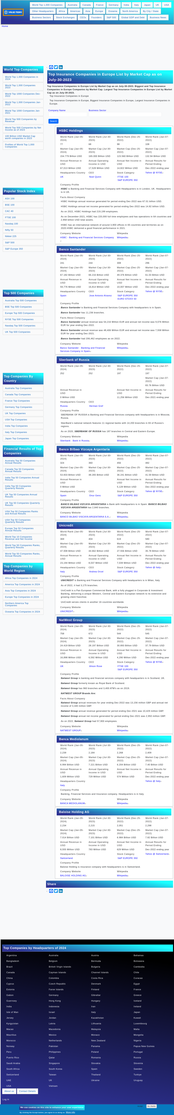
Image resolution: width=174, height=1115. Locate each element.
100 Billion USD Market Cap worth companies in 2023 (20, 137)
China (9, 978)
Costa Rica (97, 978)
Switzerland (66, 858)
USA (166, 5)
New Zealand (98, 1040)
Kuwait (137, 1018)
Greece (137, 995)
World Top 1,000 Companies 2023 (20, 86)
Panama (95, 1046)
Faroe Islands (56, 989)
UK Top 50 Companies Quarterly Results (22, 504)
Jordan (52, 1018)
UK (157, 5)
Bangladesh (12, 961)
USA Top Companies (16, 419)
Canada (87, 5)
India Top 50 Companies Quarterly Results (18, 487)
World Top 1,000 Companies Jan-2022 (23, 103)
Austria (95, 955)
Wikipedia (123, 237)
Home (5, 26)
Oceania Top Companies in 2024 (22, 612)
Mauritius (11, 1035)
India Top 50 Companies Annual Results (22, 478)
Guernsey (11, 1001)
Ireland (137, 1006)
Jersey (10, 1018)
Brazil (9, 967)
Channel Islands (100, 972)
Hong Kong (55, 1001)
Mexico (52, 1035)
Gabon (10, 995)
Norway (10, 1046)
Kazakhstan (97, 1018)
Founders (96, 17)
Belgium (53, 961)
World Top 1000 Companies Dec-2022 (22, 95)
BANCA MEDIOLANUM (73, 803)
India (126, 5)
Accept (140, 1106)
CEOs (83, 17)
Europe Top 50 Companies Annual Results (19, 529)
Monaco (95, 1035)
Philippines (55, 1052)
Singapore (54, 1063)
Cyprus (10, 984)
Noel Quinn (95, 177)
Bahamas (139, 955)
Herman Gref (96, 406)
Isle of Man (12, 1012)
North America (130, 11)
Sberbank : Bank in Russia (75, 440)
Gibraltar (96, 995)
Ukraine (95, 1080)
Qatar (52, 1057)
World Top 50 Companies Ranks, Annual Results (22, 555)
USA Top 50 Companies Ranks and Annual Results (21, 512)
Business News (158, 17)
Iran (93, 1006)
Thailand (96, 1074)
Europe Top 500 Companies (20, 313)
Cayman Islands (57, 972)
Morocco (11, 1040)
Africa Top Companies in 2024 (21, 578)
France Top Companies (17, 401)
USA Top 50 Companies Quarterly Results (18, 521)
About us (9, 1091)
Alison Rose (95, 666)
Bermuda (96, 961)
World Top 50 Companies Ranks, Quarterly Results (22, 546)
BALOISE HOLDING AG (74, 875)
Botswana (139, 961)
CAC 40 (9, 211)
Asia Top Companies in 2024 (20, 591)
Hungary (95, 1001)
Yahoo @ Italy (153, 567)
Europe (99, 11)
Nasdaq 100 (11, 224)
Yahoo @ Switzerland (157, 854)
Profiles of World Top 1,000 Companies (19, 145)
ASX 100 (9, 198)
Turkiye (137, 1074)
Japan (147, 5)
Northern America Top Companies (17, 604)
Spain (63, 295)
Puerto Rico (12, 1057)
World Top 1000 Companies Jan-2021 (22, 112)
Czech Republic (57, 984)
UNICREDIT (67, 611)
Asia (87, 11)
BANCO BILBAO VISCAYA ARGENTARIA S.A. (85, 517)
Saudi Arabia (13, 1063)
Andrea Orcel (96, 571)
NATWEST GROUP (71, 730)
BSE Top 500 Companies (18, 307)
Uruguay (138, 1080)
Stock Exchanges (65, 17)
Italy (136, 5)
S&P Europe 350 (14, 249)
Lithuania (96, 1023)
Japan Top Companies (17, 438)
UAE (8, 1080)
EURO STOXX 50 (127, 299)
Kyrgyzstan (12, 1023)
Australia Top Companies (18, 388)
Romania (96, 1057)
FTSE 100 (10, 217)
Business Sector (97, 110)
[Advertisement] (88, 47)
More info (70, 1112)
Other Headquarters (43, 11)
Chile (136, 972)
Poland (95, 1052)
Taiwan (52, 1074)
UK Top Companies (15, 413)
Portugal (138, 1052)
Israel (52, 1012)
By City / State (151, 11)
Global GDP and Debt (133, 17)
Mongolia (138, 1035)
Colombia (54, 978)
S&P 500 (111, 17)
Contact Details (27, 1091)
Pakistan (53, 1046)
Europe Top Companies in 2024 (22, 597)
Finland (95, 989)
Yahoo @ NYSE (154, 172)
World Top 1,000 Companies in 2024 (21, 78)
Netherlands (55, 1040)
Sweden (138, 1069)
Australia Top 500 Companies (21, 300)
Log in (6, 1099)
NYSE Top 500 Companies (19, 319)
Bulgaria (95, 967)
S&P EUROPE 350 (128, 180)
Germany (114, 5)
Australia (72, 5)
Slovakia (95, 1063)
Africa (62, 11)
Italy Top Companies (16, 432)
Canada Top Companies (18, 394)
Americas (75, 11)
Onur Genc (95, 495)
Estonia (10, 989)
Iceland (137, 1001)
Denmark (96, 984)
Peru (8, 1052)
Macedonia (55, 1029)
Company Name (57, 110)
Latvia (52, 1023)
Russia (64, 406)
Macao (10, 1029)
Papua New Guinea (144, 1046)
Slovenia (138, 1063)
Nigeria (137, 1040)
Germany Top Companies (18, 407)
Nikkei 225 (10, 236)
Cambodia (139, 967)
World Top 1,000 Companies (47, 5)
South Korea (55, 1069)
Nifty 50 (9, 230)
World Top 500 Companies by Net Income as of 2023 (23, 128)
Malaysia (96, 1029)
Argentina (11, 955)
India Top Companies (16, 426)
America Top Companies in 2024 (22, 584)
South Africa (13, 1069)
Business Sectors (41, 17)
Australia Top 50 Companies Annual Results (20, 462)
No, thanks (152, 1106)
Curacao (138, 978)
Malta (137, 1029)
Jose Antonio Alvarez (100, 295)
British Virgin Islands (60, 967)
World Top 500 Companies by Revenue (21, 120)
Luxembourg (140, 1023)
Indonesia (54, 1006)
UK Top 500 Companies (17, 332)
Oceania (112, 11)
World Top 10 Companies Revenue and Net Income (18, 538)
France (100, 5)
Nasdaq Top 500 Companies (20, 325)
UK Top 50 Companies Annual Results (21, 495)
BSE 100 (9, 205)
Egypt (137, 984)
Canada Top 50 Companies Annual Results (19, 470)
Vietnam (53, 1086)
